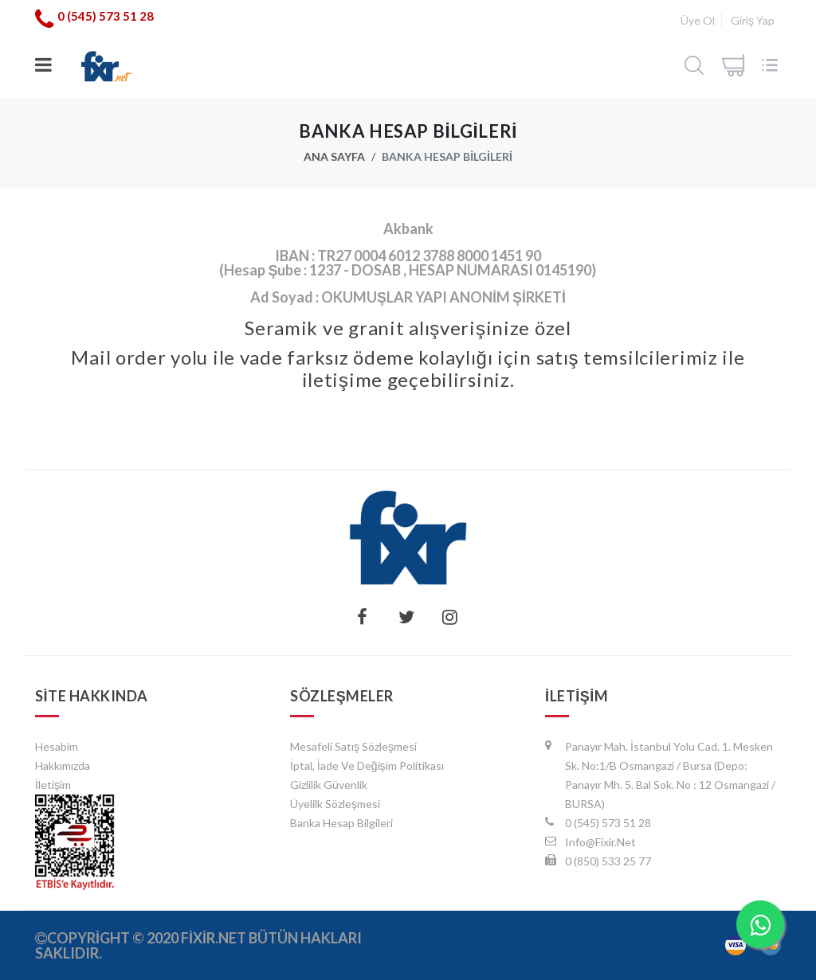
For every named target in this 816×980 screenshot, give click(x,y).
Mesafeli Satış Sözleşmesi (353, 746)
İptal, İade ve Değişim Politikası (367, 765)
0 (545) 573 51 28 (105, 16)
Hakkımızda (62, 765)
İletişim (53, 784)
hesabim (56, 746)
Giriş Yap (753, 20)
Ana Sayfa (334, 156)
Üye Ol (698, 20)
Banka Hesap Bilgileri (341, 823)
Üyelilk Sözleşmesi (335, 803)
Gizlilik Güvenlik (328, 784)
